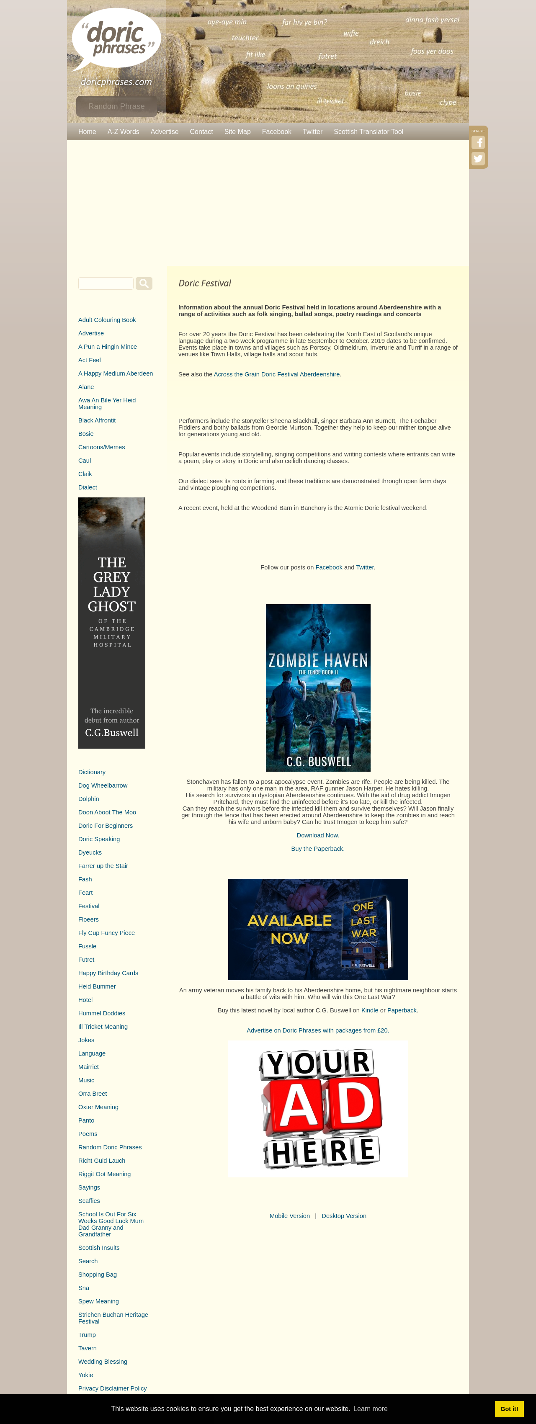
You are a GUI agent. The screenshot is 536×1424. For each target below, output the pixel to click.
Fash (85, 879)
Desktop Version (344, 1216)
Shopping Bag (97, 1274)
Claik (85, 474)
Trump (87, 1334)
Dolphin (88, 799)
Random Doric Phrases (110, 1147)
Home (87, 131)
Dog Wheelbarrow (102, 785)
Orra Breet (92, 1093)
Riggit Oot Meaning (104, 1174)
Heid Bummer (97, 986)
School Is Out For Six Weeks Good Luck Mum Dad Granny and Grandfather (111, 1224)
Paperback (402, 1010)
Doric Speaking (99, 839)
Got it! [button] (509, 1409)
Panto (86, 1120)
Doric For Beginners (105, 825)
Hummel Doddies (101, 1013)
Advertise (165, 131)
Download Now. (318, 835)
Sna (83, 1288)
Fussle (87, 946)
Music (86, 1080)
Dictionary (92, 772)
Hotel (85, 1000)
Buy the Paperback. (318, 848)
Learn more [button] (370, 1408)
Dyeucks (90, 852)
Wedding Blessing (102, 1361)
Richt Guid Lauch (101, 1160)
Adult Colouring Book (107, 320)
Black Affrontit (97, 420)
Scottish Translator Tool (368, 131)
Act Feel (89, 360)
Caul (84, 460)
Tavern (87, 1348)
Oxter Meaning (98, 1107)
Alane (86, 387)
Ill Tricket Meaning (103, 1026)
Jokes (86, 1040)
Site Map (237, 131)
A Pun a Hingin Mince (107, 346)
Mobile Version (290, 1216)
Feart (85, 892)
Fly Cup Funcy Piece (106, 933)
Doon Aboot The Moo (107, 812)
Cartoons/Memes (101, 447)
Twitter (312, 131)
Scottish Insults (99, 1247)
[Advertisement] (268, 203)
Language (92, 1053)
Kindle (370, 1010)
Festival (89, 906)
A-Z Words (123, 131)
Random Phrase (116, 106)
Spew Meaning (98, 1301)
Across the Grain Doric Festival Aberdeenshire (277, 374)
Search (88, 1261)
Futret (86, 959)
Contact (201, 131)
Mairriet (88, 1066)
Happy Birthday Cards (108, 973)
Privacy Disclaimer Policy (112, 1388)
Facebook (276, 131)
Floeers (88, 919)
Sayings (89, 1187)
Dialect (87, 487)
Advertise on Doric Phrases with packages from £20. (318, 1030)
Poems (88, 1133)
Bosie (86, 433)
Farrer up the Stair (103, 866)
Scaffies (89, 1200)
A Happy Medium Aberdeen (115, 373)
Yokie (85, 1375)
